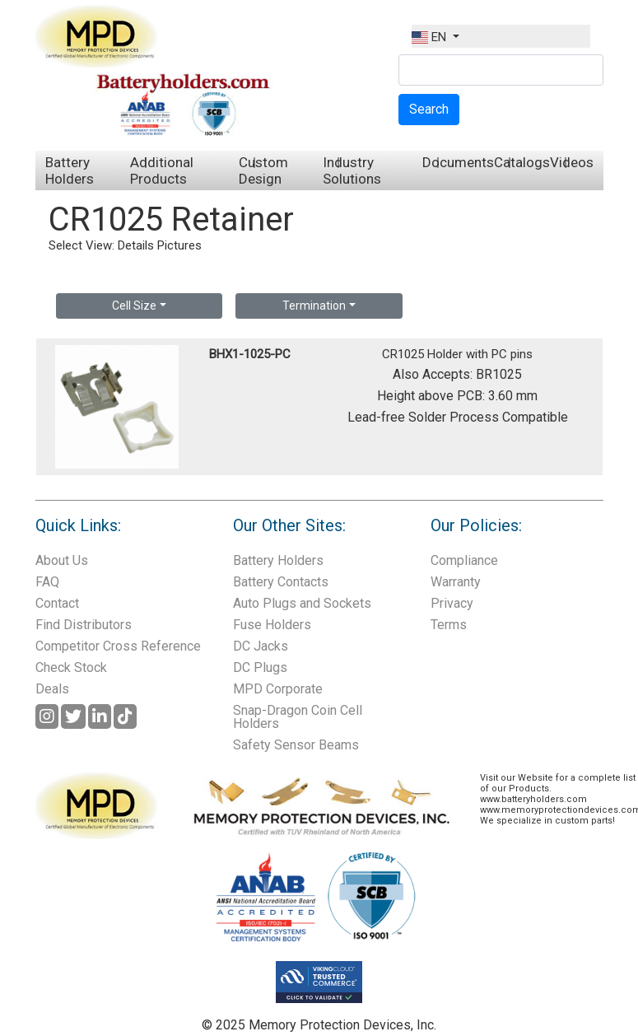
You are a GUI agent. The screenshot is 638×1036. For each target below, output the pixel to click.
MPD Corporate (278, 689)
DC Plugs (260, 667)
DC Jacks (260, 646)
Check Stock (71, 667)
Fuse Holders (272, 624)
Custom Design (263, 170)
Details (136, 245)
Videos (572, 162)
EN (430, 37)
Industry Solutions (352, 170)
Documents (458, 162)
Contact (57, 603)
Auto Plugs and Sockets (302, 603)
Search (429, 109)
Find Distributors (83, 624)
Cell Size (134, 305)
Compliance (464, 560)
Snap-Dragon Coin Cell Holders (297, 716)
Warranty (456, 582)
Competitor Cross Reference (118, 646)
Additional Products (161, 170)
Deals (52, 689)
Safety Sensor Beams (296, 745)
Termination (314, 305)
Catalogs (522, 162)
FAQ (47, 582)
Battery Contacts (280, 582)
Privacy (452, 603)
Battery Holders (69, 170)
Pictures (179, 245)
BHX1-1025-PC (250, 354)
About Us (61, 560)
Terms (449, 624)
